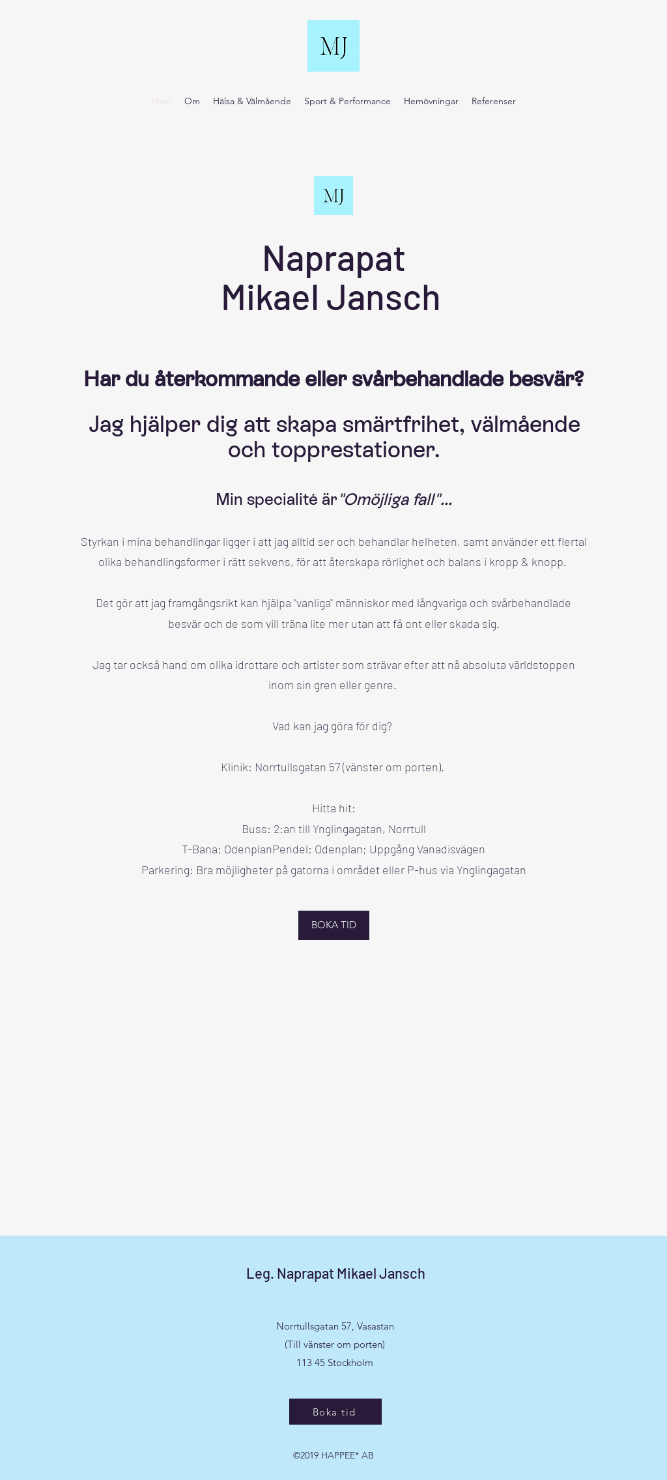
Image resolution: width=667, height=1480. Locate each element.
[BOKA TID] (333, 925)
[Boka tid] (335, 1412)
